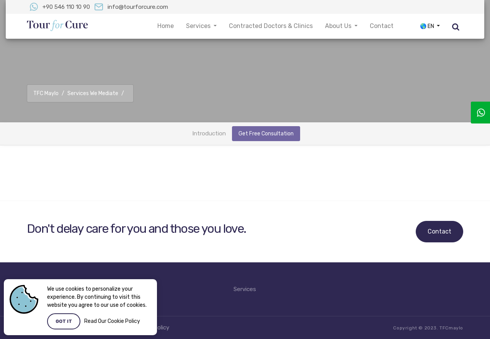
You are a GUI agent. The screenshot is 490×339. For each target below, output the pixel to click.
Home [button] (165, 26)
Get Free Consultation (266, 133)
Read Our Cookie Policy (112, 321)
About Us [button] (339, 26)
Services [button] (199, 26)
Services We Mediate (92, 93)
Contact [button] (382, 26)
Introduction (209, 133)
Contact (439, 231)
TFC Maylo (46, 93)
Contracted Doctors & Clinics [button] (271, 26)
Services (245, 289)
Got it (64, 321)
